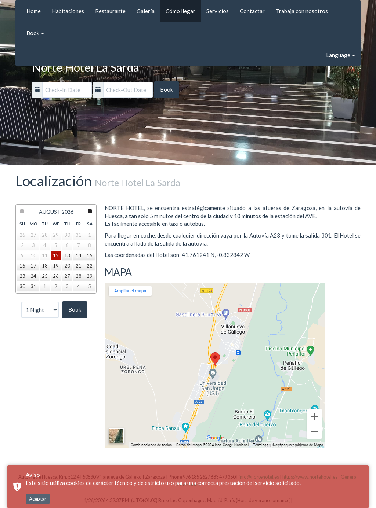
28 (79, 276)
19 (56, 266)
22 (90, 266)
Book (35, 33)
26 (56, 276)
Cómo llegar (180, 11)
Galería (146, 11)
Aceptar (37, 499)
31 (33, 286)
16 (22, 266)
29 (90, 276)
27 (67, 276)
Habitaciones (68, 11)
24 (33, 276)
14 (79, 255)
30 (22, 286)
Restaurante (110, 11)
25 (45, 276)
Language (340, 55)
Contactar (252, 11)
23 (22, 276)
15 (90, 255)
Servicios (217, 11)
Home (33, 11)
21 (79, 266)
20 (67, 266)
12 (56, 255)
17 (33, 266)
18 (45, 266)
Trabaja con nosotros (302, 11)
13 (67, 255)
